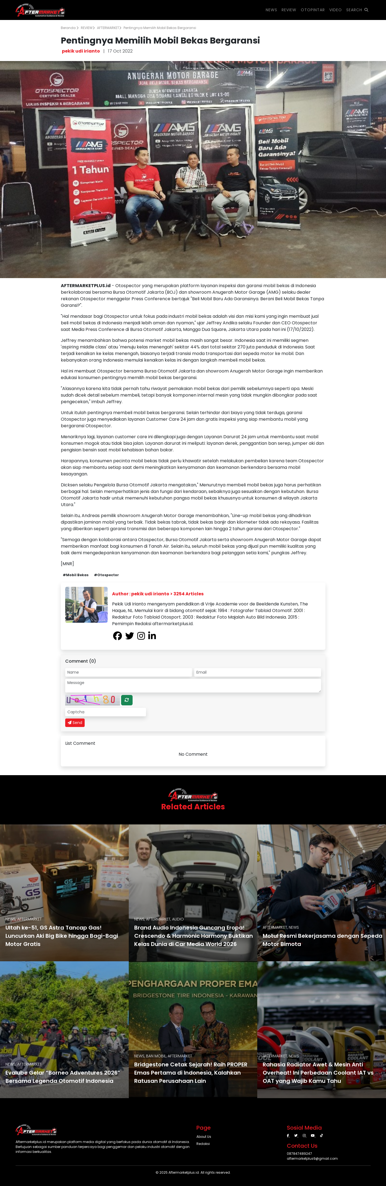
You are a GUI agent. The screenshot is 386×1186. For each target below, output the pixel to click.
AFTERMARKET (109, 27)
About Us (203, 1136)
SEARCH (357, 10)
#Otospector (106, 575)
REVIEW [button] (289, 10)
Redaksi (203, 1143)
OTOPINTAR (313, 10)
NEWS (271, 10)
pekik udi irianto (81, 51)
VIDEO (335, 10)
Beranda (70, 27)
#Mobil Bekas (75, 575)
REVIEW (88, 27)
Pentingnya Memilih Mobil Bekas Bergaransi (160, 27)
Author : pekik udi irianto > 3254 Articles (158, 594)
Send (75, 722)
